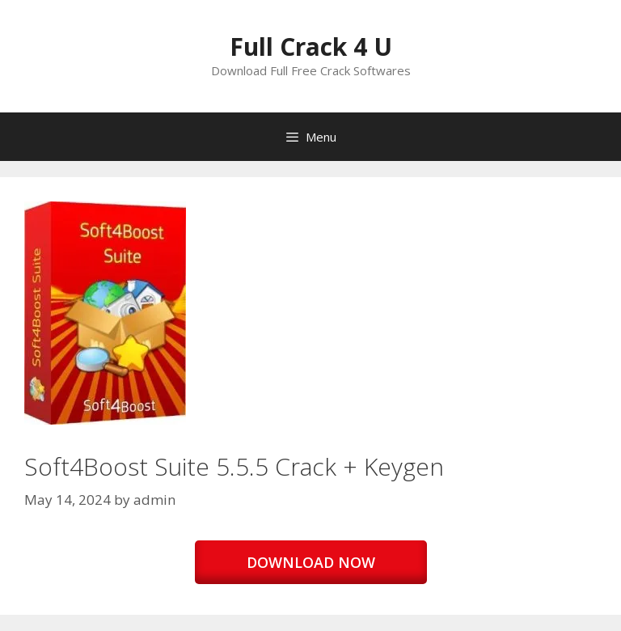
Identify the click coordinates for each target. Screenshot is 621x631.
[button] (105, 313)
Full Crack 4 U (311, 46)
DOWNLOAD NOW (311, 562)
